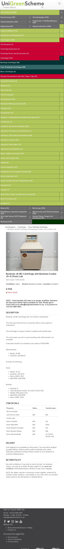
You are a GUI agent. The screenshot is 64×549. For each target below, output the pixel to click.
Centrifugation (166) (8, 40)
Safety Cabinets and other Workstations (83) (17, 181)
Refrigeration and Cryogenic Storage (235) (16, 172)
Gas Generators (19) (8, 99)
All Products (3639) (9, 12)
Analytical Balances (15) (9, 31)
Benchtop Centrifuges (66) (10, 62)
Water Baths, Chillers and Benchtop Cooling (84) (18, 194)
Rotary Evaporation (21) (9, 176)
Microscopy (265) (39, 208)
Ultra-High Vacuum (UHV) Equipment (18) (14, 217)
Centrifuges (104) (7, 58)
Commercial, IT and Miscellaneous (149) (45, 21)
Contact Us (12, 530)
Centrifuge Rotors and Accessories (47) (15, 53)
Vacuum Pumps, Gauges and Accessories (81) (43, 217)
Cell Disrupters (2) (7, 44)
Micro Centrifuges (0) (8, 71)
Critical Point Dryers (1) (9, 81)
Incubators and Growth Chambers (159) (15, 126)
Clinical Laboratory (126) (9, 22)
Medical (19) (5, 208)
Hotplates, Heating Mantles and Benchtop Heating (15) (20, 117)
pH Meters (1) (5, 203)
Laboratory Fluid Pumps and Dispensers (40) (16, 135)
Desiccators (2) (6, 90)
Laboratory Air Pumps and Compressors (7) (16, 131)
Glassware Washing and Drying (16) (13, 104)
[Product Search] (23, 7)
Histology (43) (6, 108)
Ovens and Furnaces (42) (9, 158)
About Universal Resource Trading (20, 528)
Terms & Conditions (15, 539)
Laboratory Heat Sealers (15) (11, 144)
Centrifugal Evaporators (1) (10, 49)
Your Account (13, 537)
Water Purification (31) (8, 199)
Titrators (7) (5, 190)
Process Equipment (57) (9, 167)
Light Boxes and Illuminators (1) (11, 149)
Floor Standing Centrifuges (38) (13, 67)
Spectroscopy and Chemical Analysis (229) (46, 212)
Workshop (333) (6, 222)
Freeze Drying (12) (7, 95)
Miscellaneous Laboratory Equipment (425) (14, 212)
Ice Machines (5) (6, 122)
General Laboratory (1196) (42, 26)
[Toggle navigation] (59, 3)
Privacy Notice (13, 541)
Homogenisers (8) (7, 113)
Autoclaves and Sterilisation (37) (12, 35)
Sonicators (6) (6, 185)
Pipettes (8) (5, 162)
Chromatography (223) (41, 17)
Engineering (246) (7, 26)
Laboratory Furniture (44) (10, 140)
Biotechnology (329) (8, 17)
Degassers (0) (5, 85)
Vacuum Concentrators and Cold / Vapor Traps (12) (19, 76)
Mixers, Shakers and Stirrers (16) (12, 153)
